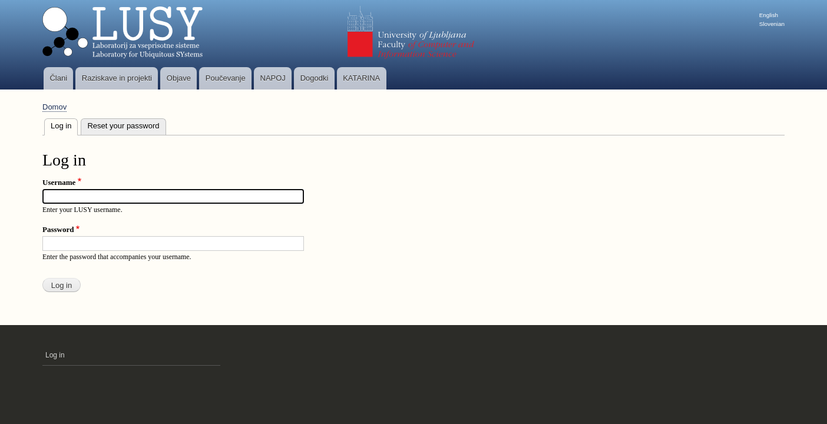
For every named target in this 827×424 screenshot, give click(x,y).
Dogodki (314, 78)
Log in (64, 124)
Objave (179, 78)
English (768, 15)
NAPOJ (273, 78)
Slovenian (772, 24)
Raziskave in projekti (117, 78)
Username (58, 182)
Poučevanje (226, 78)
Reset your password (123, 125)
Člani (58, 78)
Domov (54, 106)
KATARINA (361, 78)
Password (58, 229)
